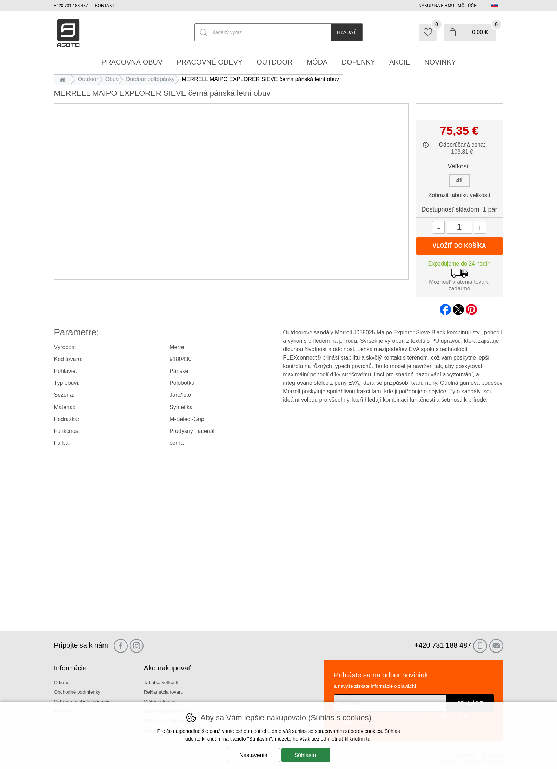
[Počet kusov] (459, 227)
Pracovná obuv (132, 62)
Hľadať (346, 32)
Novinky (440, 62)
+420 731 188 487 (71, 5)
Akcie (399, 62)
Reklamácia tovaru (164, 692)
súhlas (299, 731)
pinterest (471, 307)
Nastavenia (253, 755)
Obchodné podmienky (77, 692)
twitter (458, 307)
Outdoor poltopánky (150, 79)
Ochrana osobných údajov (82, 701)
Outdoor (88, 79)
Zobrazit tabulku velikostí (459, 195)
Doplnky (358, 62)
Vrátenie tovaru (160, 701)
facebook (445, 307)
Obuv (112, 79)
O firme (62, 682)
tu (368, 739)
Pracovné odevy (210, 62)
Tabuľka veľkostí (161, 682)
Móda (316, 62)
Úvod (64, 79)
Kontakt (105, 5)
